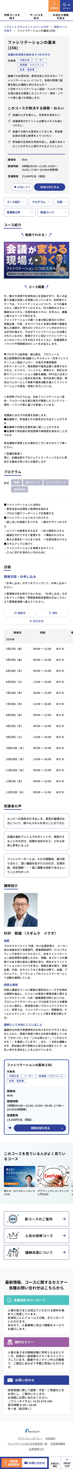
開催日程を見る (49, 187)
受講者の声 (14, 212)
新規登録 (54, 6)
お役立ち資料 (55, 1465)
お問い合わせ (34, 1463)
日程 (59, 202)
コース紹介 (13, 202)
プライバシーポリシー (30, 1438)
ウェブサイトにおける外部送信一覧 (27, 1443)
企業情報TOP (36, 1449)
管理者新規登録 (11, 1463)
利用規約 (50, 1438)
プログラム (39, 202)
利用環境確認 (57, 1443)
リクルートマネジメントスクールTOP (26, 27)
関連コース (47, 212)
